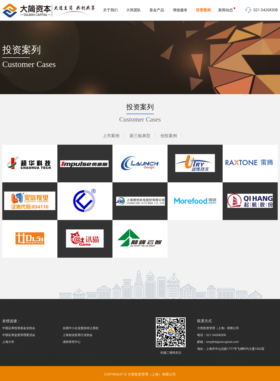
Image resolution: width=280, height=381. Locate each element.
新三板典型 (140, 135)
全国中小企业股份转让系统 (80, 328)
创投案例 (168, 135)
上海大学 (8, 342)
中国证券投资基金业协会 (18, 328)
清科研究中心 (72, 342)
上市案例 (111, 135)
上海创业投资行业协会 (77, 335)
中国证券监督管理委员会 (18, 335)
